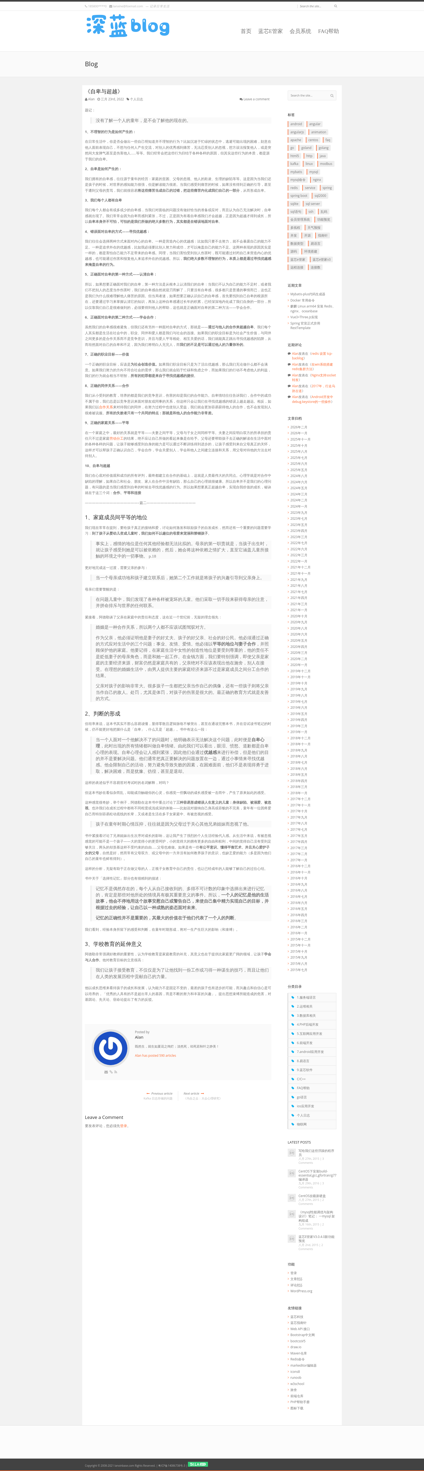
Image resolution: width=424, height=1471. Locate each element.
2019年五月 (298, 713)
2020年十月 (298, 616)
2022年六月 (298, 549)
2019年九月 (298, 689)
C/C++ (301, 1079)
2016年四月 (298, 915)
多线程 (295, 227)
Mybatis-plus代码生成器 (307, 294)
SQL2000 (320, 195)
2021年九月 (298, 579)
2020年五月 (298, 640)
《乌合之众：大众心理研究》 (227, 1095)
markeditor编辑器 (303, 1365)
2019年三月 (298, 726)
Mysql (313, 172)
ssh (311, 211)
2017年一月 (298, 860)
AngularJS (297, 132)
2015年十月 (298, 951)
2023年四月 (298, 530)
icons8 (295, 1371)
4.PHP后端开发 (308, 1024)
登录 (123, 1125)
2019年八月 (298, 695)
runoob (295, 1377)
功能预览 (323, 219)
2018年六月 (298, 768)
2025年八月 (298, 451)
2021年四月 (298, 597)
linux (309, 163)
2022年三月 (298, 555)
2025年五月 (298, 470)
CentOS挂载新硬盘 (312, 1196)
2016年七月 (298, 896)
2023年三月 (298, 537)
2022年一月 (298, 561)
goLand (306, 147)
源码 (293, 251)
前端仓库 (296, 1396)
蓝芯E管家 (270, 31)
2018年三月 (298, 786)
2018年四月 (298, 780)
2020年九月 (298, 622)
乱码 (324, 211)
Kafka (294, 163)
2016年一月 (298, 933)
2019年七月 (298, 701)
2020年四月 (298, 646)
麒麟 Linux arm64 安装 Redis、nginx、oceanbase (313, 308)
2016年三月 (298, 921)
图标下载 (296, 1408)
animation (318, 132)
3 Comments (311, 1161)
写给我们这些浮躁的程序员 (316, 1152)
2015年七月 (298, 970)
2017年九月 (298, 817)
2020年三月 (298, 652)
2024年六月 (298, 482)
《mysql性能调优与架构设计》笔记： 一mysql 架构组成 (317, 1216)
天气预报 (313, 227)
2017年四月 (298, 841)
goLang (324, 147)
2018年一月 (298, 793)
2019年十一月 (300, 677)
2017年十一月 (300, 805)
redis (294, 187)
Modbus (326, 163)
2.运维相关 (305, 1006)
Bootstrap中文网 (302, 1335)
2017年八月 (298, 823)
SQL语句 (295, 211)
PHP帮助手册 (300, 1402)
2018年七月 (298, 762)
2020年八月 (298, 628)
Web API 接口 (300, 1329)
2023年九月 (298, 512)
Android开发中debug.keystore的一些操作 (312, 399)
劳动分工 (117, 438)
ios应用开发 (305, 1106)
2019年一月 (298, 732)
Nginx (317, 179)
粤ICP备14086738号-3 (171, 1465)
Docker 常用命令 (302, 300)
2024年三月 (298, 494)
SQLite (294, 203)
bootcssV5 (298, 1341)
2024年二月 (298, 500)
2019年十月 (298, 683)
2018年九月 (298, 750)
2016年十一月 (300, 872)
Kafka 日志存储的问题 (129, 1095)
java (323, 156)
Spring (327, 187)
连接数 (315, 267)
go (292, 147)
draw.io (296, 1347)
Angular (314, 124)
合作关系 (106, 407)
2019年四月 (298, 719)
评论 (296, 1285)
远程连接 (296, 267)
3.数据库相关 (306, 1015)
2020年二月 (298, 659)
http (309, 156)
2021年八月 (298, 585)
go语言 (302, 1097)
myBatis (296, 172)
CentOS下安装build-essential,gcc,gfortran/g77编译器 (317, 1175)
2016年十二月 (300, 866)
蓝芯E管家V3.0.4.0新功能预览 (316, 1238)
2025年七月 (298, 457)
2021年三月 (298, 604)
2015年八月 (298, 963)
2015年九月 (298, 957)
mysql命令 (298, 179)
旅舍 (293, 1389)
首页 (246, 31)
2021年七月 (298, 591)
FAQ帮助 (328, 31)
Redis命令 (297, 1359)
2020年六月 (298, 634)
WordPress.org (301, 1291)
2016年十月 (298, 878)
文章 (296, 1279)
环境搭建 (310, 251)
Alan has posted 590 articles (155, 1055)
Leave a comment (257, 99)
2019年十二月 (300, 671)
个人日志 (136, 99)
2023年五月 (298, 524)
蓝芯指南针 (298, 1322)
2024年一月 (298, 506)
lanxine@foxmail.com (128, 6)
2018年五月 (298, 774)
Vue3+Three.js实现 (304, 317)
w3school (297, 1383)
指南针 (323, 235)
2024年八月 (298, 475)
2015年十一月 (300, 945)
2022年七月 (298, 543)
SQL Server (313, 203)
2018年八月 (298, 756)
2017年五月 (298, 835)
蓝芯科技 (296, 1316)
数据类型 (296, 243)
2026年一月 (298, 433)
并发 (293, 235)
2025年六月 (298, 463)
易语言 (315, 243)
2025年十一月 (300, 439)
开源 (307, 235)
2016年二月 (298, 927)
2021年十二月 (300, 567)
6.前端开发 (305, 1043)
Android (296, 124)
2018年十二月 (300, 738)
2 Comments (311, 1202)
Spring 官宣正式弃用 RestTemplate (305, 325)
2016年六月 (298, 902)
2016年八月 (298, 890)
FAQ (328, 140)
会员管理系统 (300, 219)
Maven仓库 (298, 1353)
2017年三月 (298, 848)
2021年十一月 (300, 573)
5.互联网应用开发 (309, 1033)
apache (295, 140)
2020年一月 (298, 664)
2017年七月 (298, 829)
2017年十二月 (300, 799)
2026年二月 (298, 427)
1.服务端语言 (306, 997)
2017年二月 (298, 854)
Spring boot (298, 195)
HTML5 (294, 156)
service (310, 187)
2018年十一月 (300, 744)
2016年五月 (298, 908)
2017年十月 (298, 811)
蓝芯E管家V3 (322, 259)
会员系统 (300, 31)
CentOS (313, 140)
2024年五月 (298, 488)
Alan (91, 99)
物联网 (302, 1124)
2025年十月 (298, 445)
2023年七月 (298, 518)
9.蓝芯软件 (305, 1070)
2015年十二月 (300, 939)
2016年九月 (298, 884)
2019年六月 (298, 707)
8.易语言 (303, 1061)
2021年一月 (298, 610)
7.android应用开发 (310, 1051)
